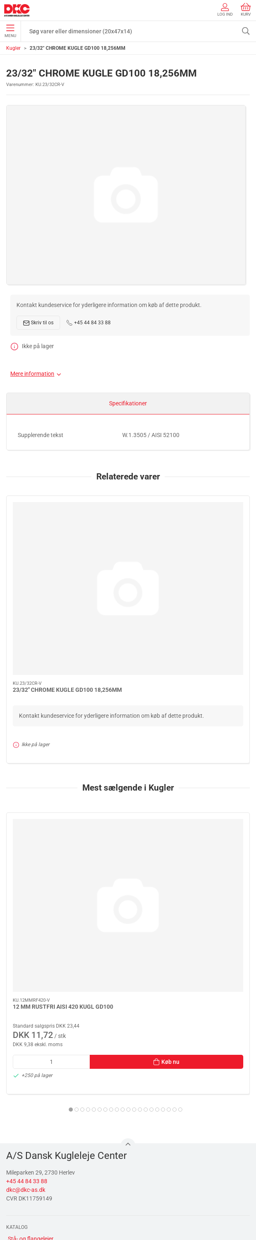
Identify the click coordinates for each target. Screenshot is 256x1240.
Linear (16, 1089)
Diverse (17, 1124)
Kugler (13, 48)
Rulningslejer (24, 1065)
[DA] (17, 10)
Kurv (245, 9)
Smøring (18, 1077)
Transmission (25, 1100)
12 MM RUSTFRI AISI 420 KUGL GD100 (63, 821)
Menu (10, 31)
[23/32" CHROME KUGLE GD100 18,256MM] (65, 541)
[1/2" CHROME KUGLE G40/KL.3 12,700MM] (190, 767)
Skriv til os (38, 323)
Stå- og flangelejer (31, 1053)
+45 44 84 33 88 (88, 322)
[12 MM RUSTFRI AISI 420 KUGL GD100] (65, 767)
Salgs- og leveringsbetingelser (45, 1206)
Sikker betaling (26, 1195)
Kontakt (18, 1171)
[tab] (100, 924)
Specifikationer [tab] (128, 403)
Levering (19, 1183)
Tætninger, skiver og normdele (46, 1112)
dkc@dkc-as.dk (25, 1004)
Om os (16, 1159)
